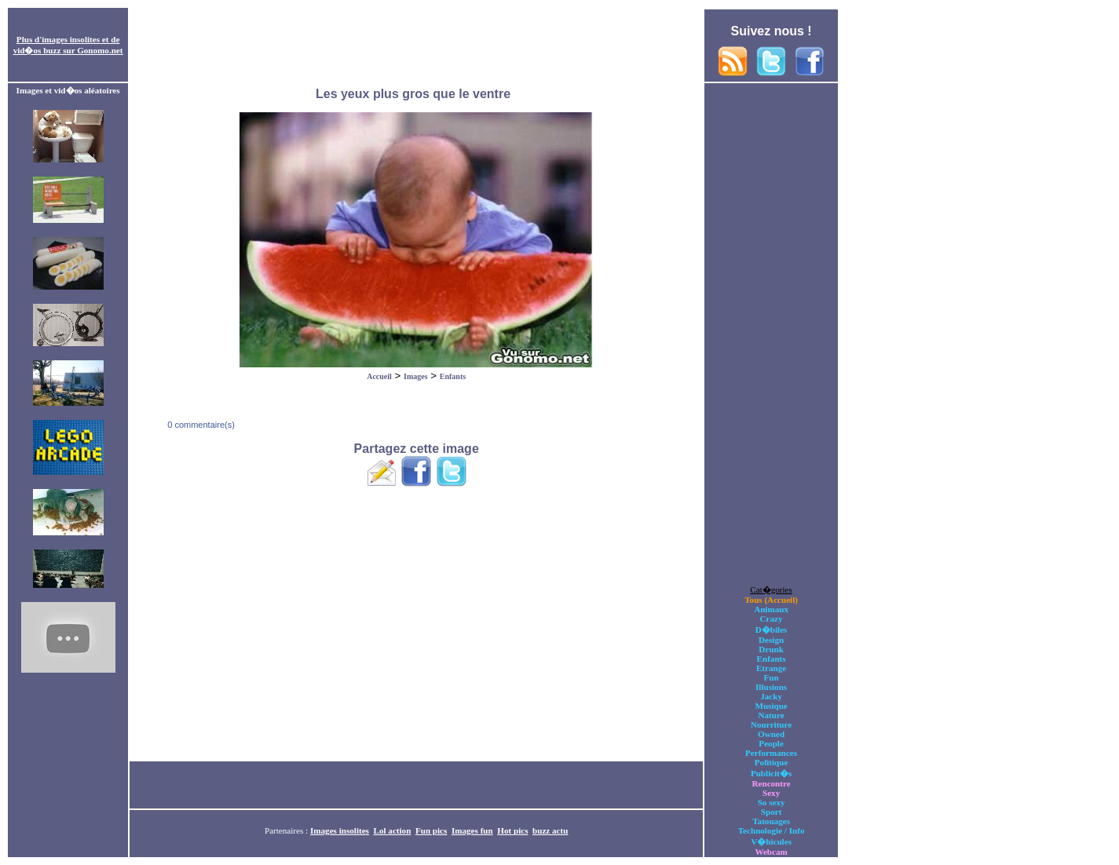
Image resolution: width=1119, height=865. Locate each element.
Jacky (771, 696)
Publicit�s (771, 773)
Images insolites (339, 830)
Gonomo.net (100, 50)
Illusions (771, 687)
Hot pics (512, 830)
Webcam (771, 851)
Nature (771, 715)
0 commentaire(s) (200, 424)
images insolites (71, 39)
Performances (771, 752)
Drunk (771, 649)
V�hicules (771, 841)
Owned (771, 734)
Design (771, 639)
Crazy (771, 618)
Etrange (771, 668)
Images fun (472, 830)
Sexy (771, 792)
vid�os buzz (37, 50)
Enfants (453, 376)
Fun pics (431, 830)
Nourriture (771, 724)
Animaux (771, 609)
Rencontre (771, 783)
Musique (771, 705)
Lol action (392, 830)
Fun (771, 677)
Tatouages (771, 821)
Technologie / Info (771, 830)
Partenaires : (287, 830)
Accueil (379, 376)
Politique (771, 762)
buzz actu (550, 830)
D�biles (771, 629)
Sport (771, 811)
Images (416, 376)
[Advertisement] (416, 45)
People (771, 743)
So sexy (771, 802)
